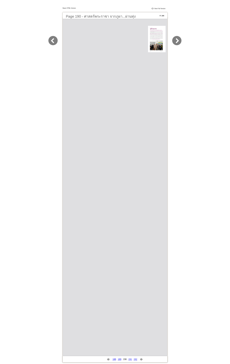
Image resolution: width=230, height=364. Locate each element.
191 (130, 359)
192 (135, 359)
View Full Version (159, 8)
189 (119, 359)
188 (114, 359)
